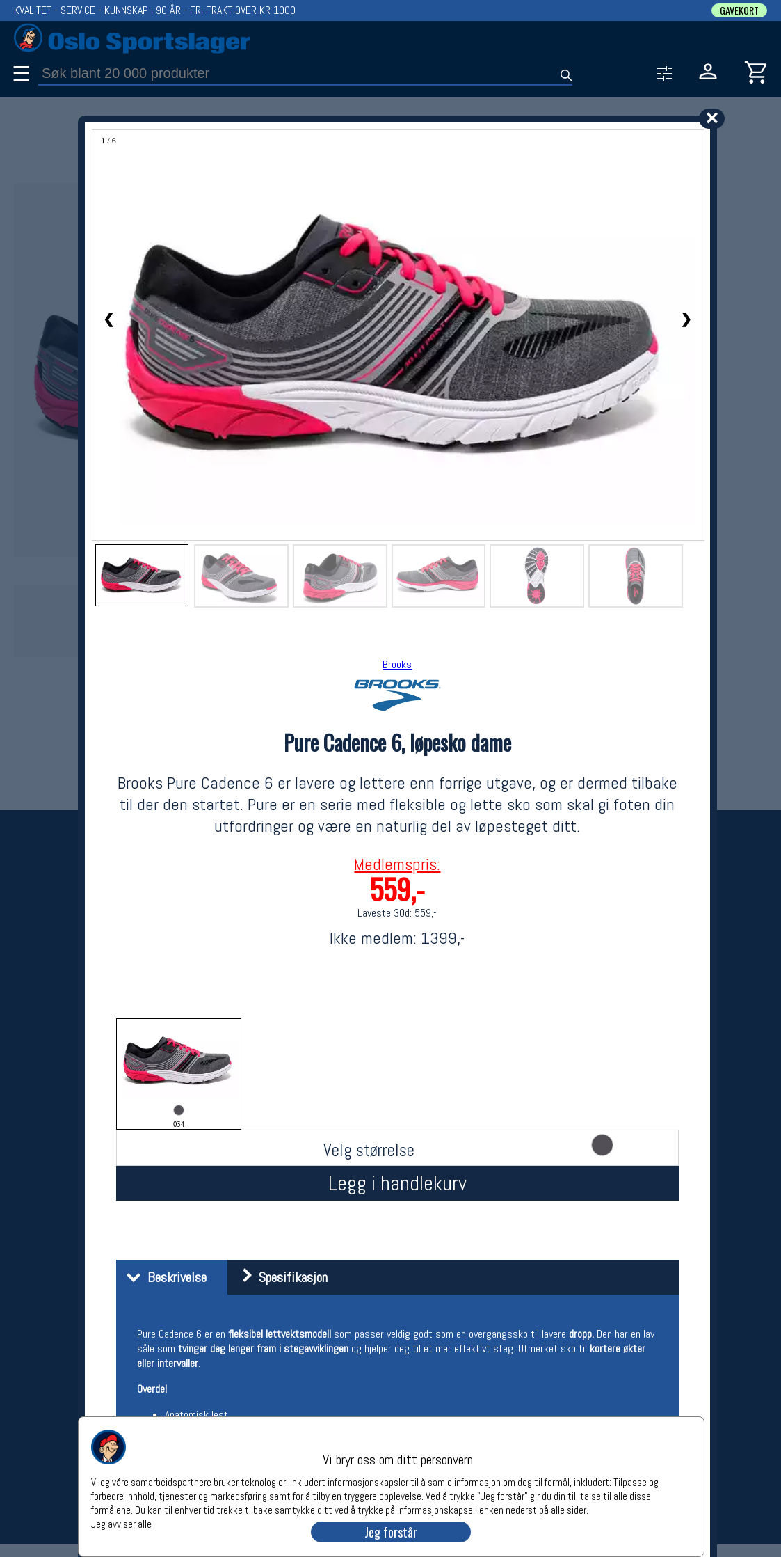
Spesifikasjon (279, 1277)
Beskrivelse (163, 1277)
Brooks (397, 664)
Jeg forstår (390, 1532)
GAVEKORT (739, 10)
